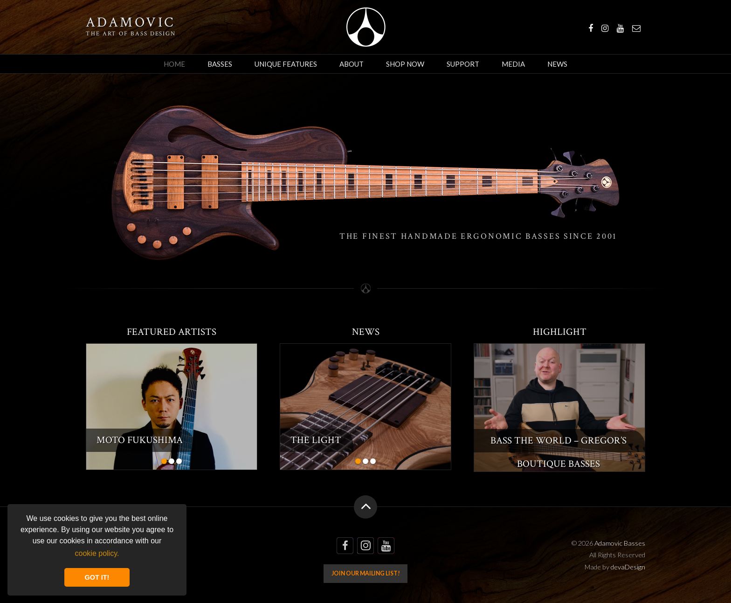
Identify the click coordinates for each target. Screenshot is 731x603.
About (351, 64)
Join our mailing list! (365, 573)
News (557, 64)
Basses (219, 64)
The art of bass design (131, 33)
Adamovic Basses (365, 27)
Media (513, 64)
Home (174, 64)
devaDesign (628, 567)
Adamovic (130, 22)
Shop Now (405, 64)
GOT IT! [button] (97, 577)
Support (463, 64)
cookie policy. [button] (97, 553)
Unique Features (286, 64)
